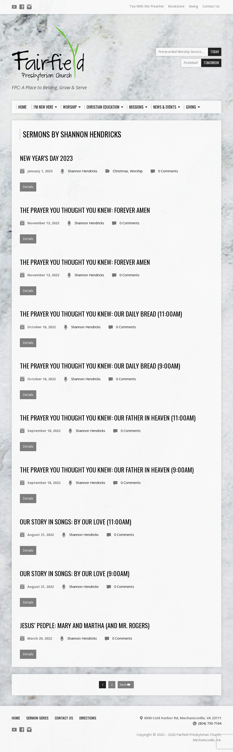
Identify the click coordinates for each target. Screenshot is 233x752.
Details (28, 186)
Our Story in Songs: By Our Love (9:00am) (74, 573)
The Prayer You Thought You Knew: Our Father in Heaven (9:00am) (107, 469)
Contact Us (211, 6)
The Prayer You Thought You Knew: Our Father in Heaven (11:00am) (108, 417)
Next (125, 684)
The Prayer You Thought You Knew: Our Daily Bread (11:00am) (101, 313)
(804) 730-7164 (209, 723)
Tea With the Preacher (146, 6)
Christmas (120, 171)
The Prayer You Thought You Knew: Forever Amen (85, 210)
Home (16, 718)
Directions (87, 718)
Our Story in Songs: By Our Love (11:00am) (75, 521)
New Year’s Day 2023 (46, 158)
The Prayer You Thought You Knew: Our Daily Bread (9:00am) (100, 365)
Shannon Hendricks (82, 171)
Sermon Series (37, 718)
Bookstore (176, 6)
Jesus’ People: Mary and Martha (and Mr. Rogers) (84, 625)
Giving (193, 6)
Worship (136, 171)
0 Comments (168, 171)
